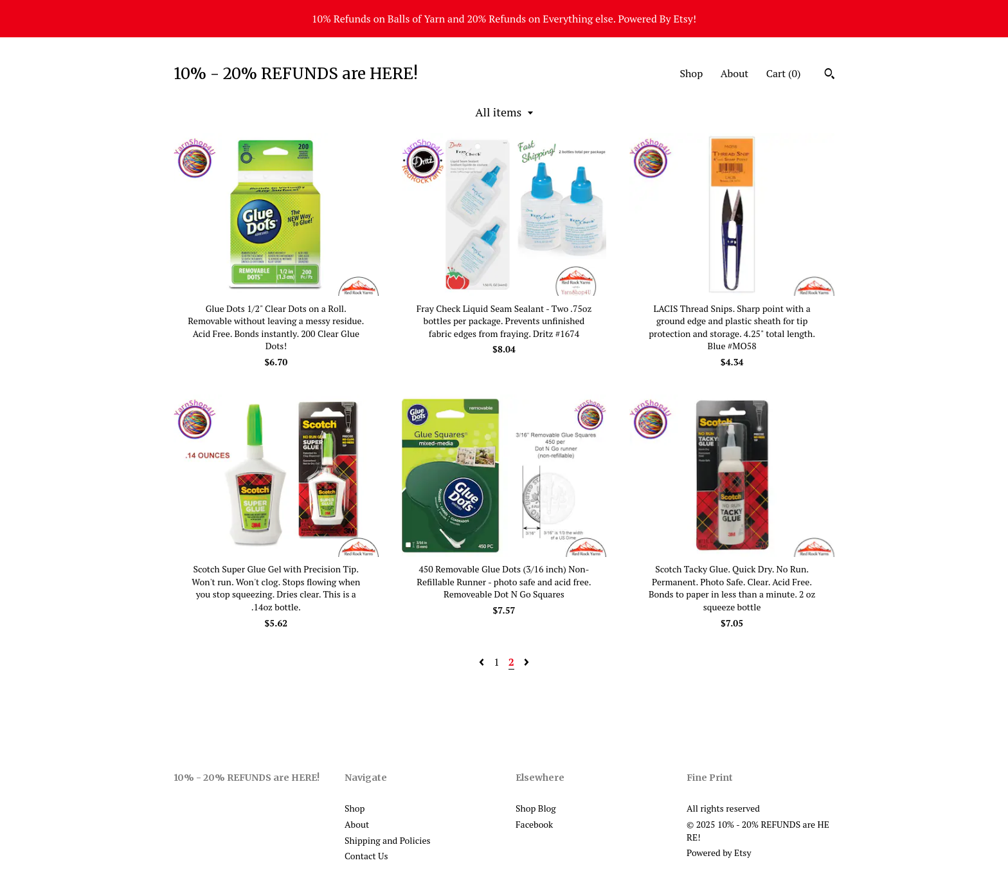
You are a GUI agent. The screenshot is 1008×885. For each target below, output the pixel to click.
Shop (691, 73)
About (735, 73)
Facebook (534, 824)
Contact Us (366, 856)
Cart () (783, 73)
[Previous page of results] (482, 662)
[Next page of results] (526, 662)
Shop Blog (536, 808)
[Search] (829, 75)
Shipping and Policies (388, 840)
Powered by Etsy (719, 852)
